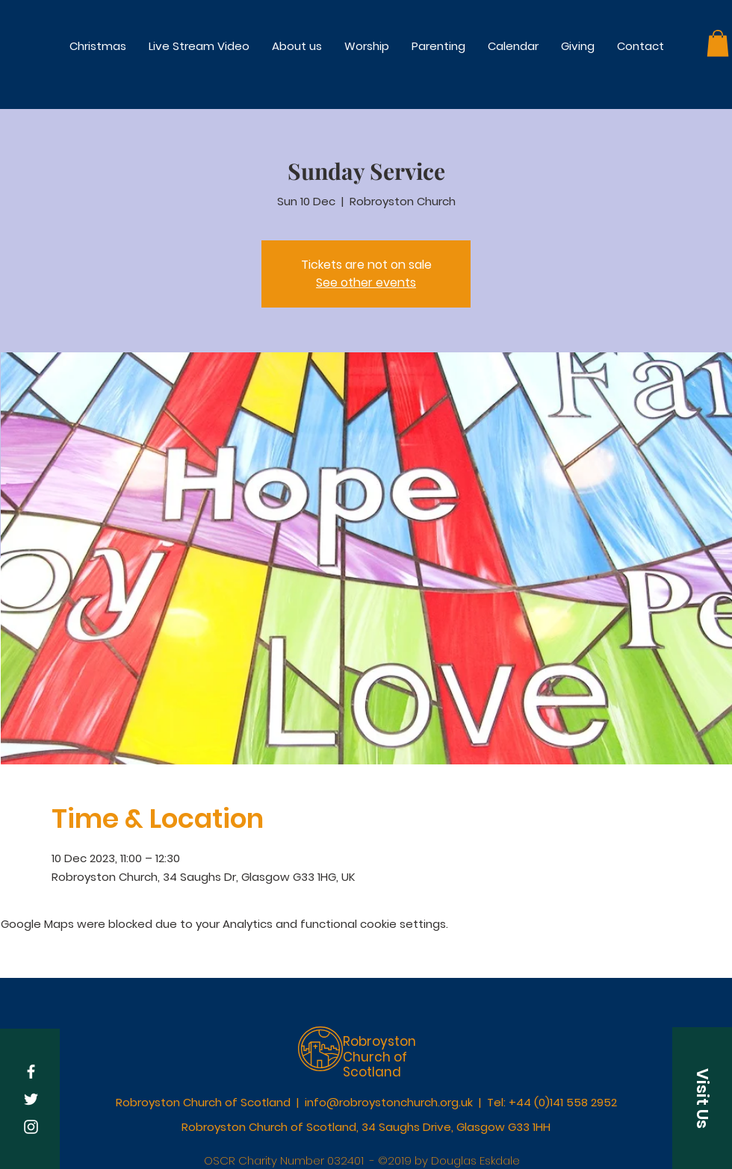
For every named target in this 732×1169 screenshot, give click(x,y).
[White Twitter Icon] (31, 1099)
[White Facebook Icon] (31, 1071)
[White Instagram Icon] (31, 1126)
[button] (366, 45)
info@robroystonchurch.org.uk (389, 1102)
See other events (366, 282)
